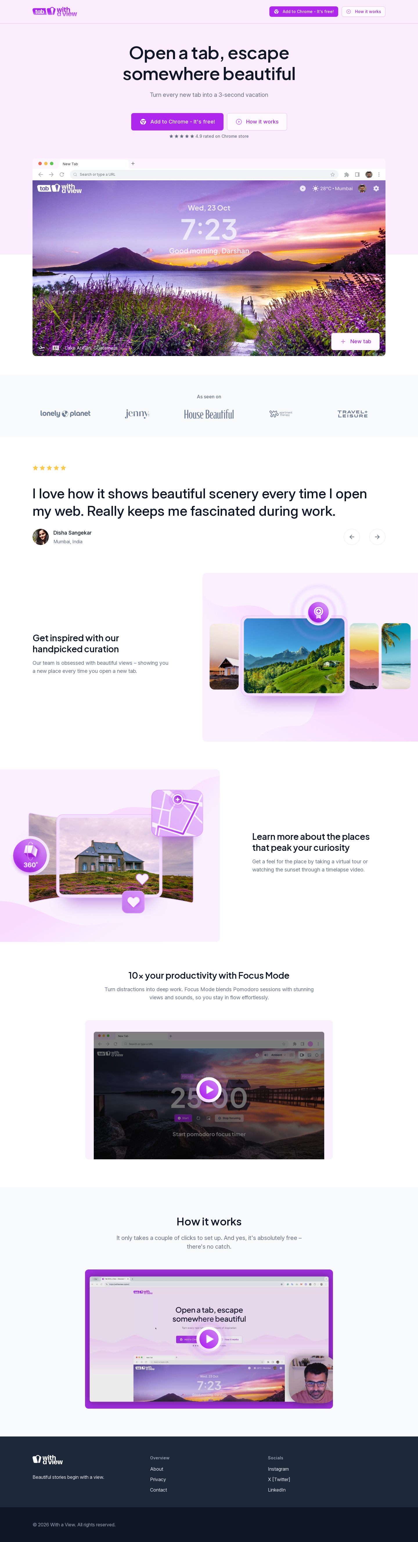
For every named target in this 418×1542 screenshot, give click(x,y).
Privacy (158, 1479)
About (156, 1469)
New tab (355, 341)
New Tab (70, 164)
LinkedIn (277, 1490)
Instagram (278, 1469)
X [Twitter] (279, 1479)
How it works (257, 121)
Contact (158, 1490)
